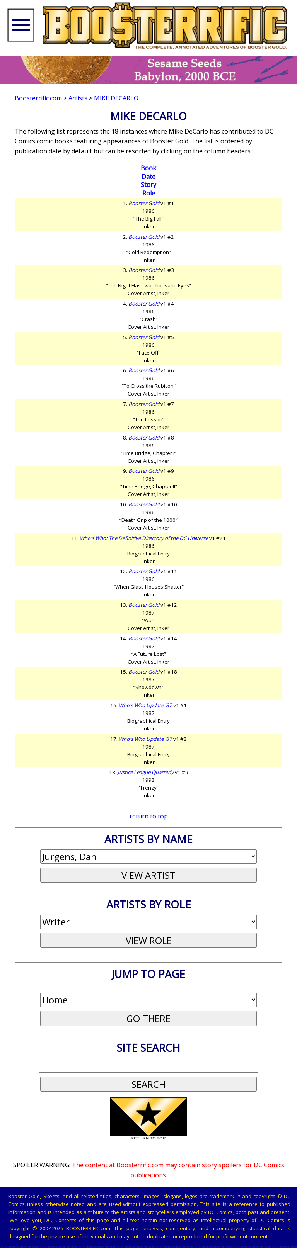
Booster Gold (143, 203)
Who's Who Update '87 (145, 705)
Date (148, 176)
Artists (77, 98)
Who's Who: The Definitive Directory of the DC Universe (144, 538)
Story (148, 184)
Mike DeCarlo (116, 98)
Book (148, 168)
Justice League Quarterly (146, 772)
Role (148, 193)
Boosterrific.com (38, 98)
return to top (149, 816)
